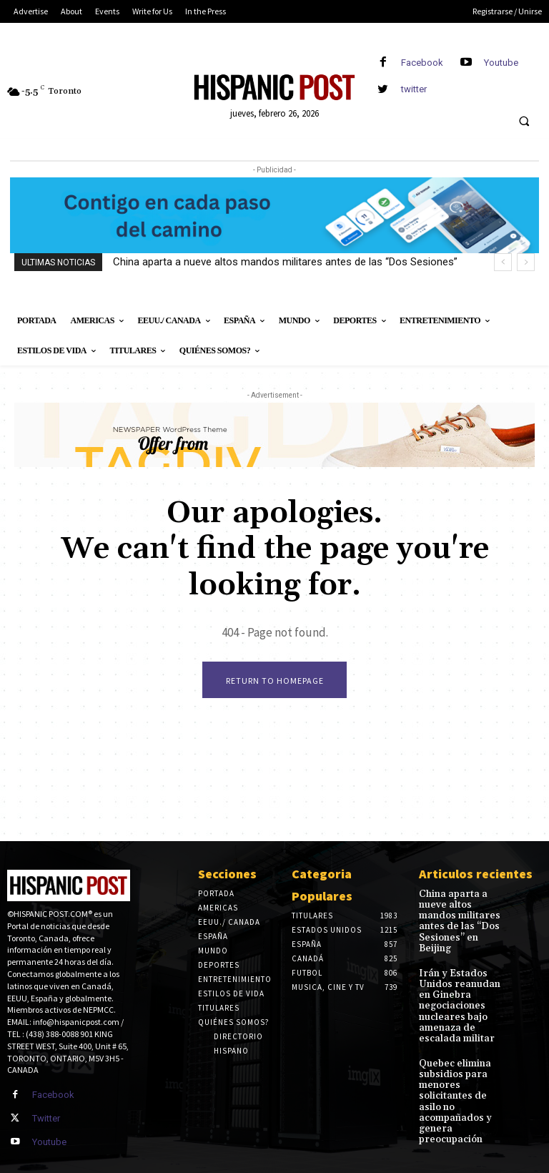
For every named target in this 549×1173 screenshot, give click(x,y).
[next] (526, 262)
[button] (524, 121)
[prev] (503, 262)
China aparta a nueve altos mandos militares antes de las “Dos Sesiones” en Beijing (462, 914)
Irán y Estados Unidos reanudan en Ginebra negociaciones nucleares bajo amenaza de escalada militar (464, 980)
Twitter (45, 1117)
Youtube (501, 62)
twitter (414, 89)
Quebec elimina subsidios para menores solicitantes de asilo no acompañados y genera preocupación (462, 1052)
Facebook (422, 62)
